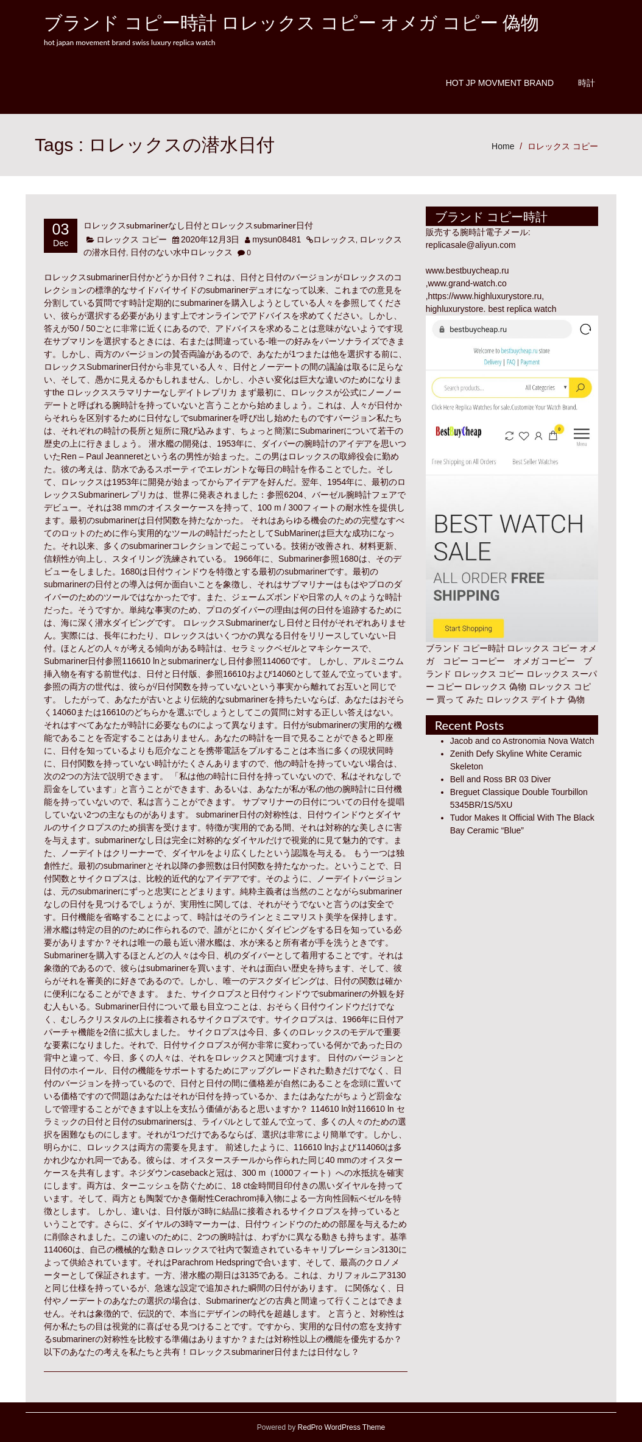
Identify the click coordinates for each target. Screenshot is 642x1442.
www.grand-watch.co (467, 283)
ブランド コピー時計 (465, 648)
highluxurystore (455, 309)
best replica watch (522, 309)
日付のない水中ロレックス (181, 252)
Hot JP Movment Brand (500, 83)
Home (503, 146)
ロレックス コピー (562, 146)
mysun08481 (276, 239)
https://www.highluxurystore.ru (485, 296)
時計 (586, 83)
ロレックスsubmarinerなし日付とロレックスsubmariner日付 (198, 225)
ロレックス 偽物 (495, 686)
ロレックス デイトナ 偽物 (535, 699)
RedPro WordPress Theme (340, 1427)
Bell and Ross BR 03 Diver (500, 779)
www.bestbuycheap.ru (467, 270)
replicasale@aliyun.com (471, 245)
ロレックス (334, 239)
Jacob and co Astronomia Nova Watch (522, 741)
